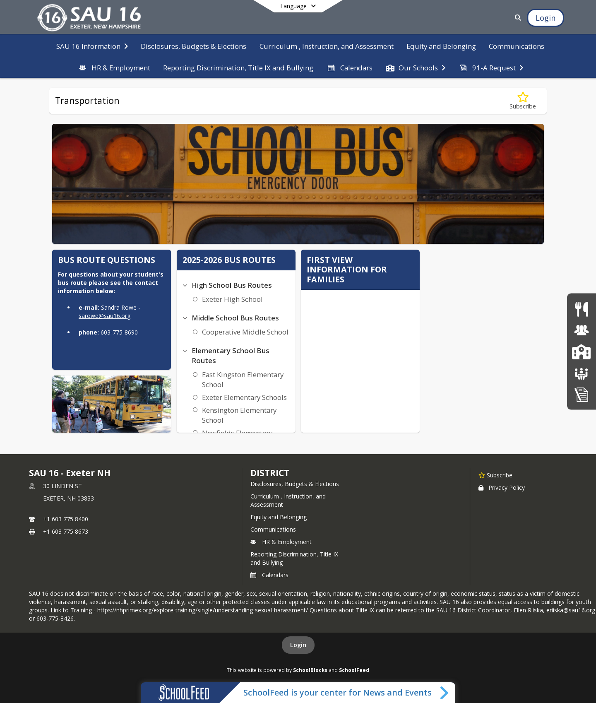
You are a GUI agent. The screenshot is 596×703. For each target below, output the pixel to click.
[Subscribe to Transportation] (523, 100)
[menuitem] (92, 45)
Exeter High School (232, 299)
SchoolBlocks (310, 670)
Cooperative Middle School (245, 332)
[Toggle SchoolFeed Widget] (444, 692)
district (269, 473)
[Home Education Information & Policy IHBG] (581, 394)
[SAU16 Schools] (581, 351)
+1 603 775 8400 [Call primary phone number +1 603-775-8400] (65, 519)
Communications (273, 529)
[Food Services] (581, 309)
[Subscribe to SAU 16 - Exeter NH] (495, 474)
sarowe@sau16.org (104, 316)
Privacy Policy (501, 487)
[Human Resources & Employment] (581, 330)
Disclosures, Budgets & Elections (294, 484)
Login (298, 645)
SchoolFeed (354, 670)
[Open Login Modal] (545, 18)
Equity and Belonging (278, 517)
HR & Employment (281, 542)
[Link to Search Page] (516, 18)
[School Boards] (581, 373)
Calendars (269, 575)
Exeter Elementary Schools (244, 397)
